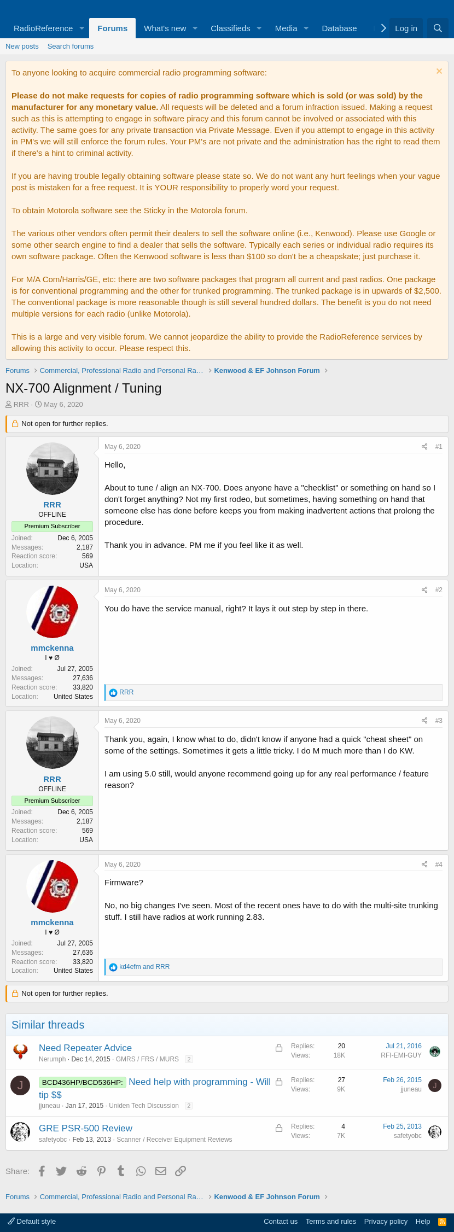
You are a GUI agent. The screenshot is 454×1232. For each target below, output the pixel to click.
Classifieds (231, 28)
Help (423, 1221)
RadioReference (43, 28)
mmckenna (52, 647)
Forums (112, 28)
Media (286, 28)
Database (339, 28)
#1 (439, 447)
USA (86, 565)
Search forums (71, 46)
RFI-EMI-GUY (401, 1055)
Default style (32, 1221)
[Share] (425, 447)
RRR (21, 404)
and (144, 967)
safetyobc (53, 1139)
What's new (165, 28)
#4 (439, 864)
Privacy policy (386, 1221)
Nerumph (52, 1059)
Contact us (281, 1221)
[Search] (438, 28)
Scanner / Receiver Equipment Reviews (174, 1139)
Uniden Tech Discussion (144, 1106)
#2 (439, 590)
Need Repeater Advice (85, 1048)
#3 (439, 721)
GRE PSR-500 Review (85, 1128)
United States (73, 696)
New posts (22, 46)
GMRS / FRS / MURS (147, 1059)
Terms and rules (331, 1221)
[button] (81, 28)
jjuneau (49, 1106)
